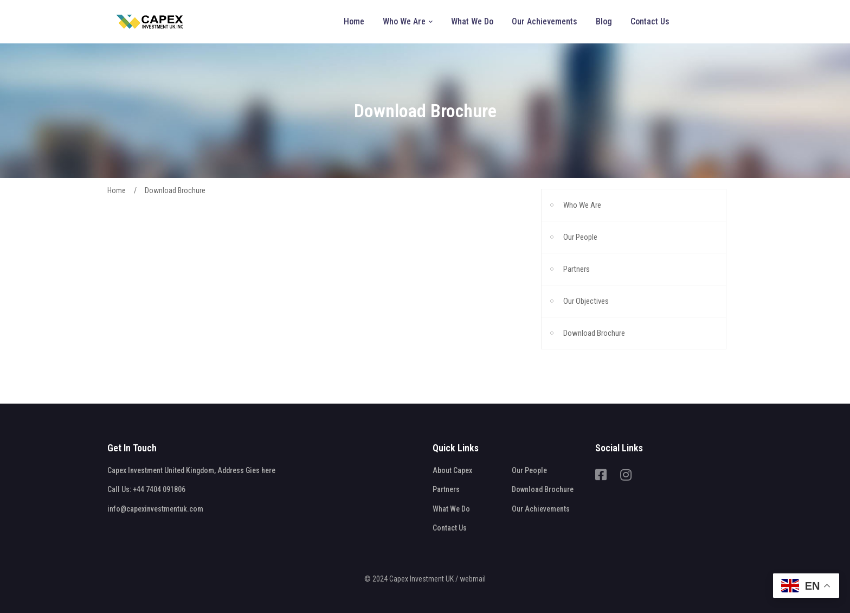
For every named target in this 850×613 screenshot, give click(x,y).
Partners (576, 269)
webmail (473, 578)
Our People (580, 237)
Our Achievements (541, 509)
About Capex (452, 470)
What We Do (451, 509)
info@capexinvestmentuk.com (155, 509)
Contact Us (450, 527)
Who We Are (582, 205)
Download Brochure (594, 333)
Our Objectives (586, 301)
